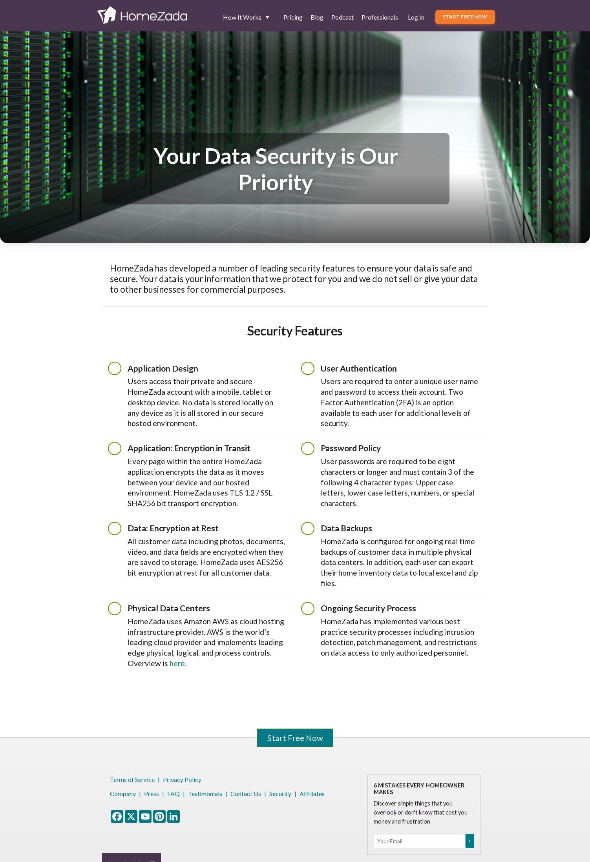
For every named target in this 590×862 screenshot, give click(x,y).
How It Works (242, 17)
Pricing (293, 17)
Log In (416, 17)
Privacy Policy (182, 779)
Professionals (380, 17)
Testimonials (205, 793)
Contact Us (245, 793)
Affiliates (312, 793)
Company (123, 793)
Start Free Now (465, 17)
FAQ (173, 793)
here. (178, 663)
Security (280, 793)
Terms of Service (132, 779)
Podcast (342, 17)
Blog (317, 17)
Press (151, 793)
